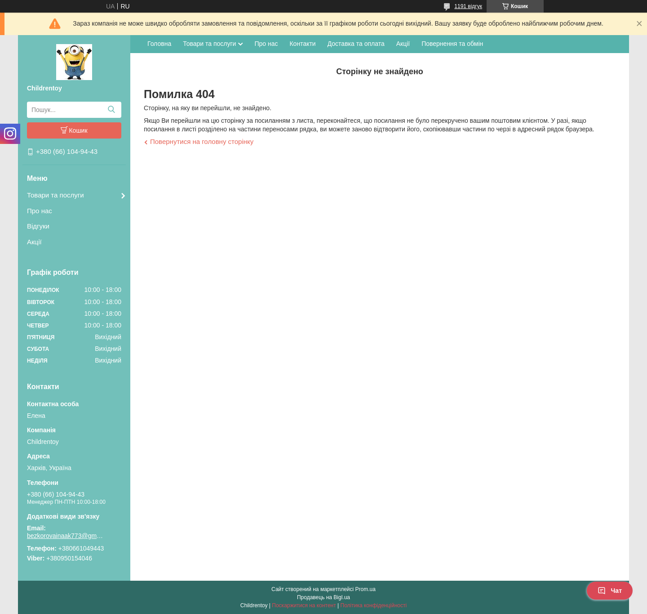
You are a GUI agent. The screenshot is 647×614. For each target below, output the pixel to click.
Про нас (39, 211)
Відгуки (38, 226)
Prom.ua (365, 589)
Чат (610, 591)
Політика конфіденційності (374, 605)
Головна (159, 43)
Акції (34, 242)
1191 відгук (468, 6)
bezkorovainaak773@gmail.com (65, 535)
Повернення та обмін (452, 43)
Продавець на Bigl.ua (323, 597)
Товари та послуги (55, 195)
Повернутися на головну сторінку (201, 141)
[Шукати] (111, 110)
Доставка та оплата (356, 43)
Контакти (302, 43)
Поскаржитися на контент (304, 605)
